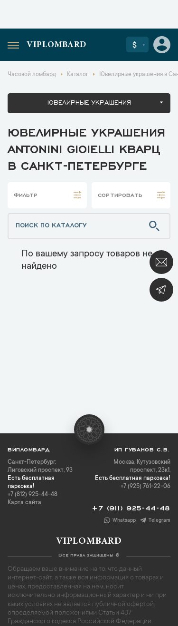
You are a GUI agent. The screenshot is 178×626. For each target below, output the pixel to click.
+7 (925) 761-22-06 (145, 486)
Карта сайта (24, 502)
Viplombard (56, 45)
